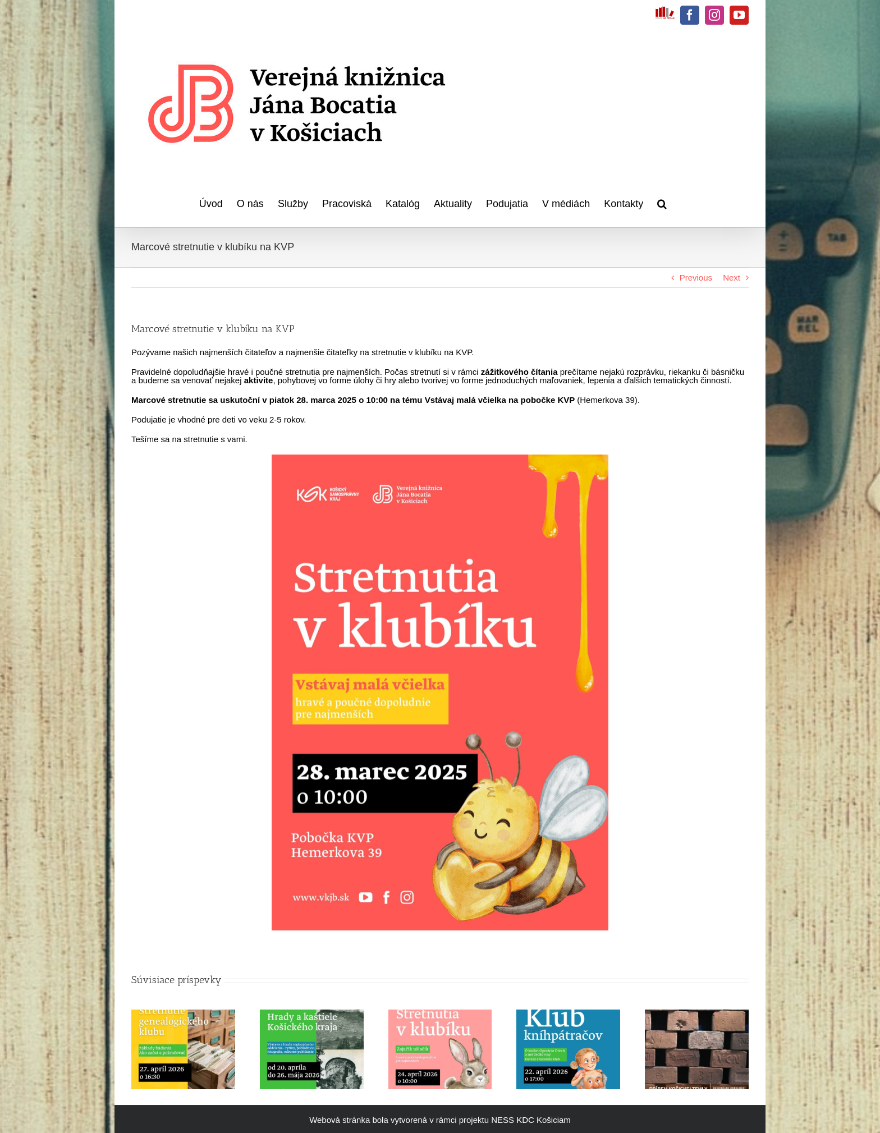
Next (731, 277)
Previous (696, 277)
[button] (662, 202)
